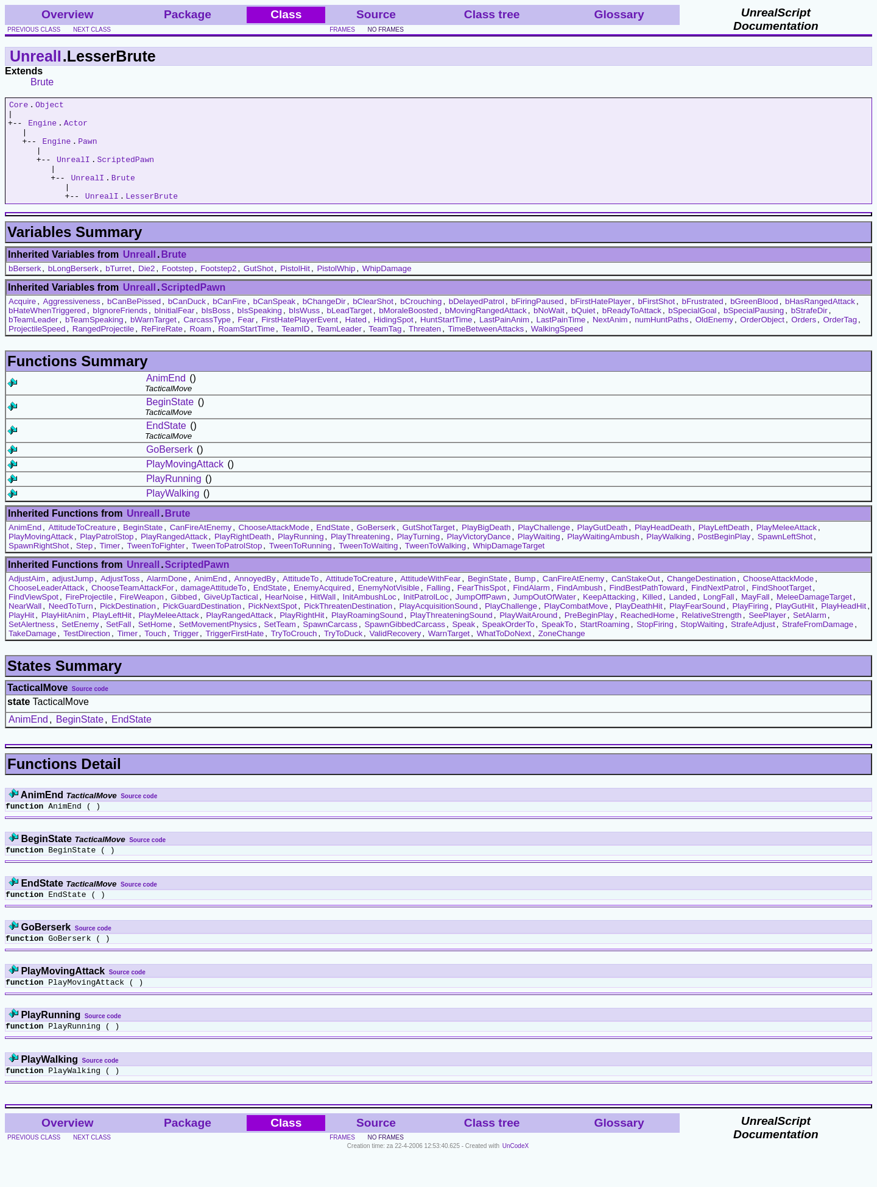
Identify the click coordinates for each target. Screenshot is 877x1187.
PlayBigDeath (486, 547)
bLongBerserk (73, 288)
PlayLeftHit (112, 635)
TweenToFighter (156, 565)
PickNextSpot (272, 626)
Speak (463, 644)
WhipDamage (387, 288)
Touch (155, 653)
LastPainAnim (504, 339)
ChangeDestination (701, 598)
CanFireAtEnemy (200, 547)
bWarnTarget (153, 339)
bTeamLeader (33, 339)
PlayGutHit (794, 626)
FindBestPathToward (647, 607)
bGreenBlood (754, 321)
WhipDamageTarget (509, 565)
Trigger (186, 653)
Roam (200, 348)
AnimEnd (166, 398)
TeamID (295, 348)
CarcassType (207, 339)
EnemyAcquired (322, 607)
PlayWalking (172, 513)
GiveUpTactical (231, 617)
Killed (652, 617)
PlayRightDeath (242, 556)
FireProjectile (89, 617)
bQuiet (583, 330)
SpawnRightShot (39, 565)
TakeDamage (33, 653)
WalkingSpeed (557, 348)
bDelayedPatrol (476, 321)
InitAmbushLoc (369, 617)
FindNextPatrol (718, 607)
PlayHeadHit (843, 626)
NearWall (25, 626)
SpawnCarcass (330, 644)
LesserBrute (151, 215)
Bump (525, 598)
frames (342, 29)
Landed (682, 617)
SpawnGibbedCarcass (404, 644)
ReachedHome (648, 635)
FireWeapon (142, 617)
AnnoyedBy (254, 598)
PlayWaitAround (528, 635)
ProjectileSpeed (37, 348)
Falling (438, 607)
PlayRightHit (302, 635)
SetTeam (280, 644)
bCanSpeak (274, 321)
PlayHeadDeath (663, 547)
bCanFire (229, 321)
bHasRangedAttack (820, 321)
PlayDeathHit (639, 626)
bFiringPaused (537, 321)
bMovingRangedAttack (486, 330)
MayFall (755, 617)
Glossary (619, 14)
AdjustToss (119, 598)
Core (18, 106)
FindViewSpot (33, 617)
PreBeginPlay (589, 635)
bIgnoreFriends (120, 330)
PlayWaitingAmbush (603, 556)
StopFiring (655, 644)
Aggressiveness (71, 321)
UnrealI (36, 56)
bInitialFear (174, 330)
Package (187, 14)
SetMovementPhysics (218, 644)
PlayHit (21, 635)
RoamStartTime (246, 348)
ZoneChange (561, 653)
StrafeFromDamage (817, 644)
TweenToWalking (435, 565)
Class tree (492, 14)
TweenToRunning (300, 565)
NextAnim (610, 339)
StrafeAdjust (753, 644)
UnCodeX (515, 1178)
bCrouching (421, 321)
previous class (33, 29)
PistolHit (295, 288)
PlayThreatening (360, 556)
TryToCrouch (294, 653)
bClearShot (373, 321)
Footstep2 (218, 288)
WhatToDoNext (504, 653)
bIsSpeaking (260, 330)
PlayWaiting (539, 556)
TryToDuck (343, 653)
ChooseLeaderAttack (46, 607)
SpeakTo (557, 644)
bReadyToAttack (631, 330)
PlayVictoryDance (478, 556)
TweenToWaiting (368, 565)
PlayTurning (418, 556)
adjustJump (72, 598)
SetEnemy (80, 644)
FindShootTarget (782, 607)
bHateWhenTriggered (47, 330)
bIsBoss (216, 330)
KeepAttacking (609, 617)
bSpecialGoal (692, 330)
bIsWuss (304, 330)
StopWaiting (702, 644)
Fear (246, 339)
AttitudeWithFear (430, 598)
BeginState (170, 422)
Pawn (87, 149)
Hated (356, 339)
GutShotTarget (429, 547)
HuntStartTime (446, 339)
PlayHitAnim (63, 635)
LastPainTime (561, 339)
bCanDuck (187, 321)
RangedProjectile (103, 348)
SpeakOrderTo (508, 644)
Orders (803, 339)
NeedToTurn (71, 626)
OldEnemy (714, 339)
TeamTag (384, 348)
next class (92, 29)
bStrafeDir (809, 330)
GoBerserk (169, 469)
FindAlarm (531, 607)
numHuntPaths (661, 339)
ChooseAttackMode (274, 547)
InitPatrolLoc (425, 617)
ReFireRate (162, 348)
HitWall (323, 617)
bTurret (118, 288)
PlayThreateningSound (451, 635)
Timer (110, 565)
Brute (42, 82)
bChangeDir (324, 321)
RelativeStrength (712, 635)
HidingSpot (393, 339)
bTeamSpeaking (94, 339)
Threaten (425, 348)
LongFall (718, 617)
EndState (166, 446)
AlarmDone (167, 598)
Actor (76, 127)
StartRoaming (605, 644)
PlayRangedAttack (174, 556)
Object (49, 106)
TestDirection (86, 653)
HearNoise (284, 617)
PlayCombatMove (576, 626)
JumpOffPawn (481, 617)
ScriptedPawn (125, 171)
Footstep (178, 288)
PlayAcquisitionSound (439, 626)
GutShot (258, 288)
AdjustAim (27, 598)
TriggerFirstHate (234, 653)
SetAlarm (809, 635)
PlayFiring (750, 626)
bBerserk (25, 288)
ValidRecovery (395, 653)
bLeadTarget (349, 330)
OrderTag (840, 339)
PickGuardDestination (202, 626)
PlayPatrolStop (106, 556)
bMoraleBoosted (408, 330)
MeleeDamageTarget (814, 617)
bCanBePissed (134, 321)
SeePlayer (767, 635)
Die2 (146, 288)
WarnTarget (449, 653)
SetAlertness (32, 644)
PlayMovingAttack (185, 484)
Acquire (22, 321)
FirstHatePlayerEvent (299, 339)
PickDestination (128, 626)
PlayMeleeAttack (786, 547)
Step (84, 565)
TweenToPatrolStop (227, 565)
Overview (67, 14)
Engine (42, 127)
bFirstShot (656, 321)
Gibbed (184, 617)
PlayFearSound (697, 626)
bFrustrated (703, 321)
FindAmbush (579, 607)
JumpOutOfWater (544, 617)
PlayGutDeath (602, 547)
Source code (90, 709)
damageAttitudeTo (213, 607)
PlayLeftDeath (724, 547)
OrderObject (762, 339)
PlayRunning (174, 499)
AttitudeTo (301, 598)
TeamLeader (339, 348)
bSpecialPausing (754, 330)
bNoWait (549, 330)
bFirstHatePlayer (601, 321)
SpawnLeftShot (785, 556)
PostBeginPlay (724, 556)
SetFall (118, 644)
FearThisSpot (481, 607)
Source (376, 14)
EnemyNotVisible (388, 607)
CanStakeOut (635, 598)
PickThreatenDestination (348, 626)
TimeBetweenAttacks (486, 348)
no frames (385, 29)
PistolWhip (336, 288)
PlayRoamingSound (367, 635)
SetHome (155, 644)
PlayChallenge (544, 547)
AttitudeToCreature (82, 547)
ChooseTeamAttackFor (132, 607)
